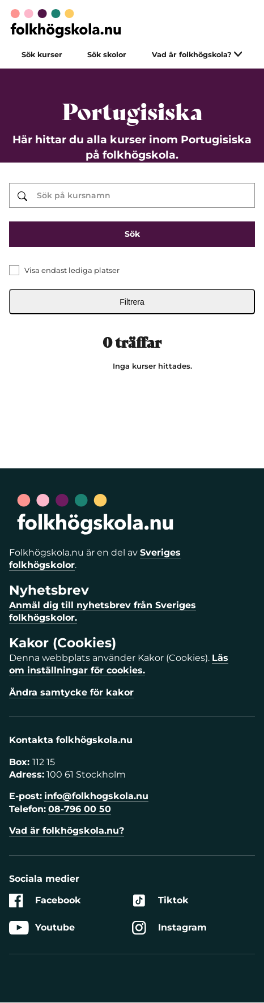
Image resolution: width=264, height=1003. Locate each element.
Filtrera (132, 301)
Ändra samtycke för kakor (71, 692)
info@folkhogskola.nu (96, 796)
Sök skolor (106, 54)
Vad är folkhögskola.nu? (66, 830)
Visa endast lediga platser (72, 270)
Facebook (45, 901)
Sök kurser (42, 54)
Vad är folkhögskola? (197, 54)
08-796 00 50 (79, 809)
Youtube (42, 928)
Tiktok (160, 901)
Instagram (169, 928)
